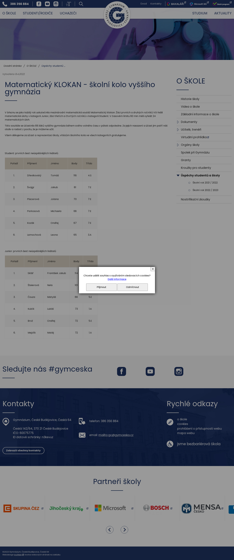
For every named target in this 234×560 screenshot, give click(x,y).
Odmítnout (132, 287)
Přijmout (101, 287)
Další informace (117, 279)
